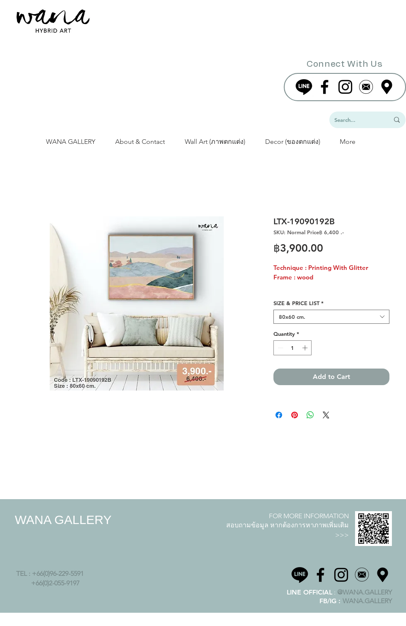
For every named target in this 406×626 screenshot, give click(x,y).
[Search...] (355, 120)
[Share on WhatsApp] (310, 415)
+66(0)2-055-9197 (55, 583)
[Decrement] (280, 348)
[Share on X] (326, 415)
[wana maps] (382, 574)
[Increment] (306, 348)
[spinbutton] (293, 348)
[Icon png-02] (362, 574)
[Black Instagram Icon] (345, 87)
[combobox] (331, 317)
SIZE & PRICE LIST (298, 303)
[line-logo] (304, 87)
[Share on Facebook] (279, 415)
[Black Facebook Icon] (324, 87)
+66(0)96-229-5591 (58, 573)
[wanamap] (386, 87)
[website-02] (366, 87)
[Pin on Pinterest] (295, 415)
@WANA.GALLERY (364, 592)
